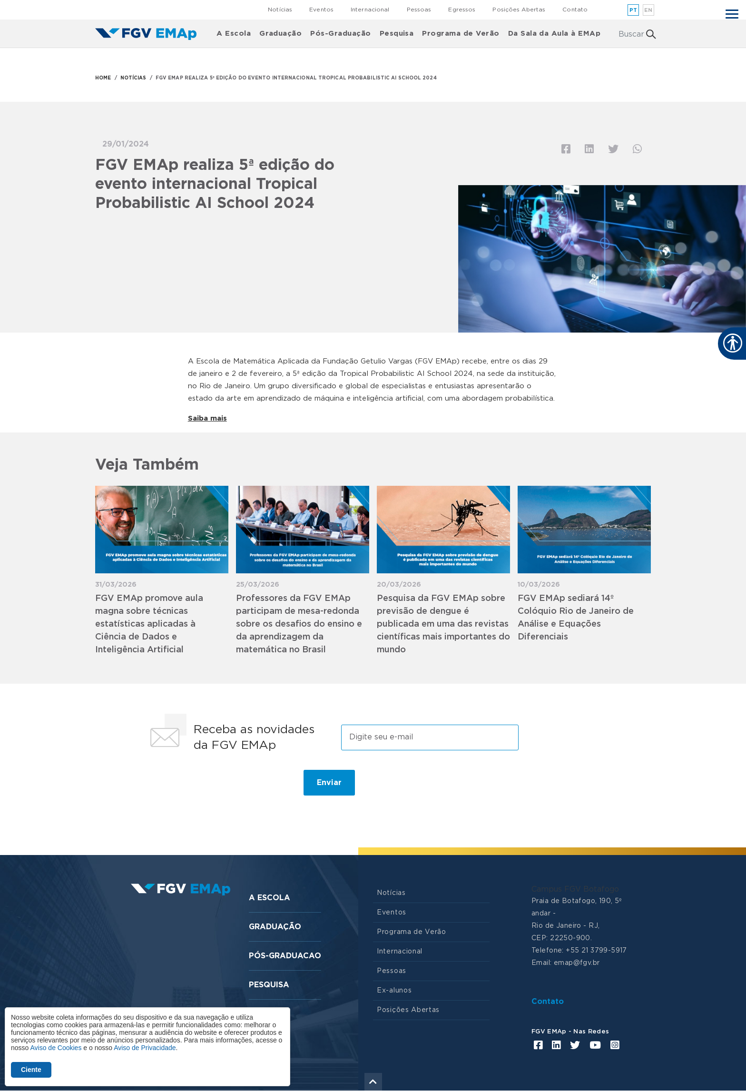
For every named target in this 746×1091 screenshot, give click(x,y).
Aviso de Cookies (55, 1048)
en (648, 10)
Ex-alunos (394, 990)
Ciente (31, 1069)
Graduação (280, 33)
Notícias (280, 9)
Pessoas (419, 9)
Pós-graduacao (285, 956)
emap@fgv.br (577, 963)
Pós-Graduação (340, 33)
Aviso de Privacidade (145, 1048)
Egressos (461, 9)
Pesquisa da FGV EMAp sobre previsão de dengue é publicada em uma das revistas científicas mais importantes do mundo (443, 624)
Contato (575, 9)
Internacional (370, 9)
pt (633, 10)
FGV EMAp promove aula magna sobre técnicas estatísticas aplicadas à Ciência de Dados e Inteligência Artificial (149, 624)
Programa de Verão (460, 33)
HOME (103, 78)
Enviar (329, 782)
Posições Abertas (518, 9)
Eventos (321, 9)
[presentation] (217, 786)
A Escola (233, 33)
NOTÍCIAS (133, 78)
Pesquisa (397, 33)
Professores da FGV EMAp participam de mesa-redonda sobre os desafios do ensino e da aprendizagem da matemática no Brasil (299, 624)
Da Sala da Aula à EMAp (554, 33)
